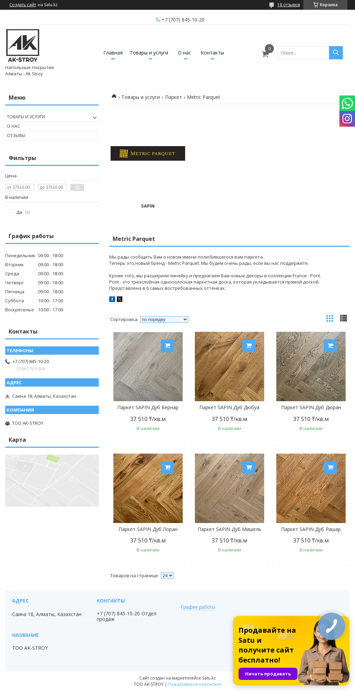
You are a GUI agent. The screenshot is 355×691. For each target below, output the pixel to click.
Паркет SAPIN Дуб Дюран (311, 407)
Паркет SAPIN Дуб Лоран (148, 529)
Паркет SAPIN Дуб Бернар (148, 407)
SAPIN (148, 206)
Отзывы (16, 135)
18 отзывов (288, 5)
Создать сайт (22, 4)
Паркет (173, 97)
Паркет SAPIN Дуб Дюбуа (229, 407)
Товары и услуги (149, 52)
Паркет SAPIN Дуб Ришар (311, 529)
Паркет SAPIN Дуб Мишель (229, 529)
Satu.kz (209, 678)
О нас (184, 52)
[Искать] (336, 52)
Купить (167, 345)
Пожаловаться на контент (194, 684)
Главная (113, 52)
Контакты (212, 52)
